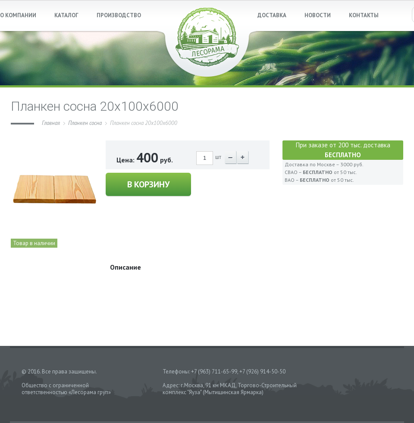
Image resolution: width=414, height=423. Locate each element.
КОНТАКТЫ (364, 15)
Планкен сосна (85, 123)
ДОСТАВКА (271, 15)
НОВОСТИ (317, 15)
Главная (51, 123)
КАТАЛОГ (66, 15)
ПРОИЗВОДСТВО (119, 15)
